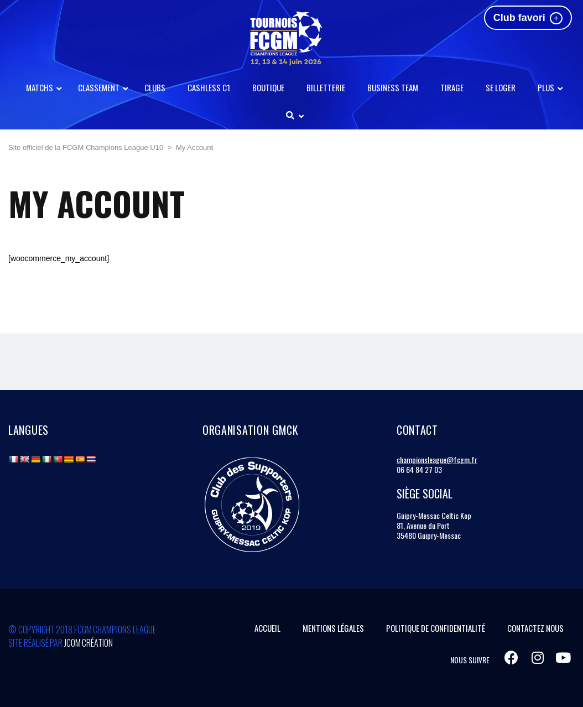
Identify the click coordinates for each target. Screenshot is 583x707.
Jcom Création (88, 642)
